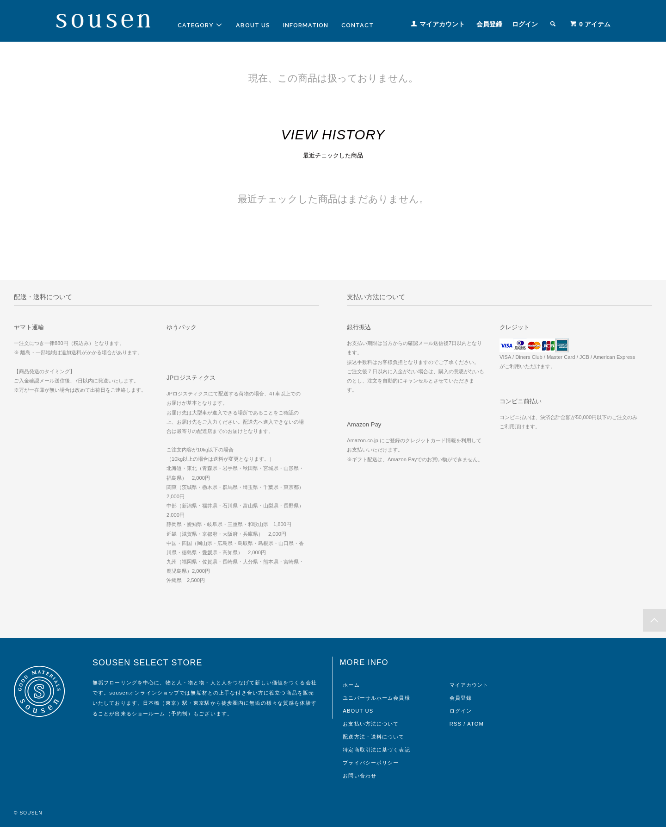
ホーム (351, 685)
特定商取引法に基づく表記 (376, 749)
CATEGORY (200, 25)
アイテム (590, 24)
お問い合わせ (359, 775)
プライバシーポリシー (371, 762)
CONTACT (357, 25)
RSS (456, 724)
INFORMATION (305, 25)
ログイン (525, 24)
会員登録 (489, 24)
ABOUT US (253, 25)
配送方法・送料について (373, 736)
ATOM (475, 724)
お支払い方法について (371, 724)
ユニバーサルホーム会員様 (376, 698)
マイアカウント (442, 24)
